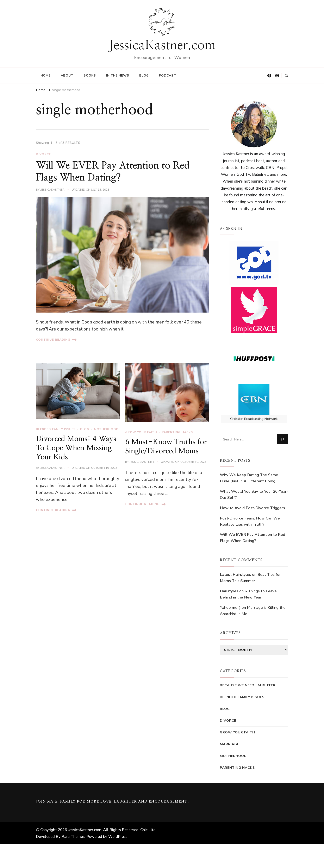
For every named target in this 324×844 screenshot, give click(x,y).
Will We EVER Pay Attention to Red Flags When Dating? (252, 537)
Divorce (43, 154)
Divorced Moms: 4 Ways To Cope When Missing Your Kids (76, 448)
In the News (117, 75)
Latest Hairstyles (235, 574)
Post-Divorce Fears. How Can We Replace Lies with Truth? (250, 521)
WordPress (117, 836)
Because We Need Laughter (247, 685)
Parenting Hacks (177, 432)
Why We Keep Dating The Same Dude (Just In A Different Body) (249, 478)
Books (89, 75)
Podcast (167, 75)
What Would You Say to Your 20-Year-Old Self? (254, 494)
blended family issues (55, 429)
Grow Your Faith (141, 432)
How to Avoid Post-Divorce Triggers (252, 508)
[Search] (282, 439)
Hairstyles (229, 591)
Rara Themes (73, 836)
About (67, 75)
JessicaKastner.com (162, 45)
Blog (144, 75)
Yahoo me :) (230, 607)
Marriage (229, 744)
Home (45, 75)
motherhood (106, 429)
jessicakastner (52, 190)
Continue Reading (56, 340)
